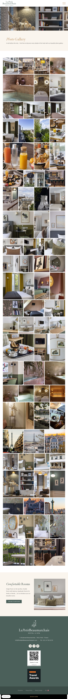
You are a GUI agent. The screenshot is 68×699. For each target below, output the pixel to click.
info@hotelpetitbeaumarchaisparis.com (26, 640)
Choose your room (14, 601)
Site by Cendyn (38, 690)
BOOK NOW (34, 696)
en (46, 690)
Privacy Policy (29, 690)
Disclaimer (20, 690)
